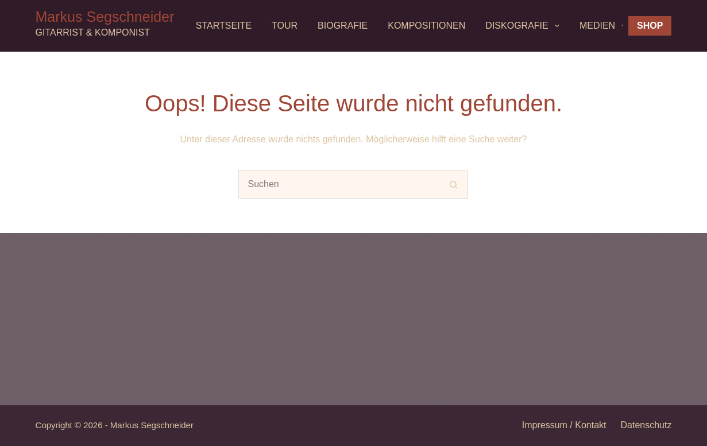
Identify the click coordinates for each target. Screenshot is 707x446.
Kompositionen (426, 25)
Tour (285, 25)
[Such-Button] (453, 184)
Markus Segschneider (105, 17)
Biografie (343, 25)
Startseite (224, 25)
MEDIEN (605, 26)
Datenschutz (646, 425)
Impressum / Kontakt (564, 425)
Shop (650, 25)
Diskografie (524, 26)
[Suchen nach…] (338, 184)
